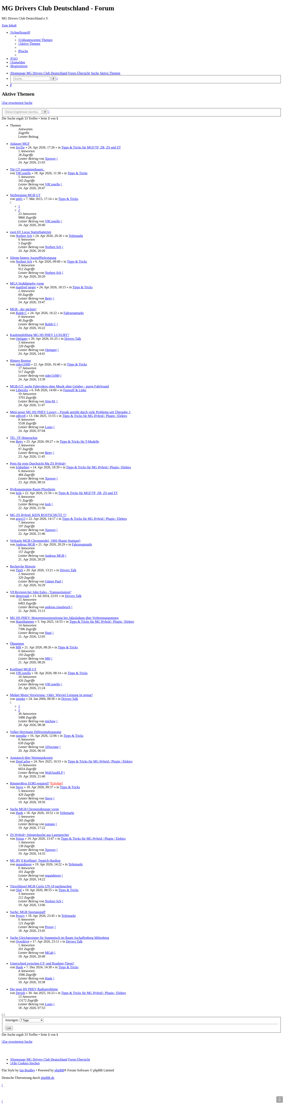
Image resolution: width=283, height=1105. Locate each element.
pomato (50, 824)
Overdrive (22, 941)
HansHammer (25, 621)
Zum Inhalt (9, 25)
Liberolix (22, 390)
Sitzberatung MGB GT (25, 195)
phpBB (59, 1070)
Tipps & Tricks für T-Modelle (79, 441)
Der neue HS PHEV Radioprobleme (34, 989)
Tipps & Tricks (77, 173)
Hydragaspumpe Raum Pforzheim (32, 489)
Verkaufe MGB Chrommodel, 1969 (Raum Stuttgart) (45, 540)
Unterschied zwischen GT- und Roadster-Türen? (42, 963)
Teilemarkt (76, 236)
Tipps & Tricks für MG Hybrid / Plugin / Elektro (94, 416)
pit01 (19, 199)
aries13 (20, 518)
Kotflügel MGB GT (23, 669)
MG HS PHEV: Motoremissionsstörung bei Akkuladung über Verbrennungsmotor (64, 618)
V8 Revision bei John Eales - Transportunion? (40, 592)
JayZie (20, 147)
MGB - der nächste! (23, 309)
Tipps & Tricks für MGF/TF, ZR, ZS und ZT (91, 147)
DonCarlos (23, 761)
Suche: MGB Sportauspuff (27, 912)
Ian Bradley (27, 1070)
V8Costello (23, 173)
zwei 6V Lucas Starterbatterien (30, 232)
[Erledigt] (56, 783)
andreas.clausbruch (57, 607)
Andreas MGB (25, 544)
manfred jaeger (26, 287)
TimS (19, 570)
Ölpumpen (17, 643)
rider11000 (23, 364)
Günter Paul (53, 581)
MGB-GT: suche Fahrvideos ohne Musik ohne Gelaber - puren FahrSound (59, 386)
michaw (50, 721)
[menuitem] (35, 40)
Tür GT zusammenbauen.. (27, 169)
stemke (20, 699)
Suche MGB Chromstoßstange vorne (34, 809)
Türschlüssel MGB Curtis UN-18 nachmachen (41, 886)
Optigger (22, 338)
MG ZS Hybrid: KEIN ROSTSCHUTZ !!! (38, 515)
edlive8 (21, 416)
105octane (52, 747)
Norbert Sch (24, 236)
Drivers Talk (72, 338)
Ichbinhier (23, 467)
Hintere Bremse (20, 360)
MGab (49, 952)
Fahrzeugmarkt (74, 313)
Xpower (50, 158)
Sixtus (20, 838)
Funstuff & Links (74, 390)
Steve (19, 787)
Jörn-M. (50, 401)
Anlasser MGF (20, 143)
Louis (48, 427)
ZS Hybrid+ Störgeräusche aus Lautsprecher (39, 835)
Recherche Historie (23, 566)
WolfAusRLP (54, 772)
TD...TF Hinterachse (23, 438)
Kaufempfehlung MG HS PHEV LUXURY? (39, 335)
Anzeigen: (24, 1020)
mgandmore (24, 864)
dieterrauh (22, 596)
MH (18, 647)
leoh (19, 493)
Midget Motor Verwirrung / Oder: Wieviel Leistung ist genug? (51, 695)
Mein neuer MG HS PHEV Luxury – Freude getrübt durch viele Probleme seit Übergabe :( (70, 412)
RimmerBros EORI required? (29, 783)
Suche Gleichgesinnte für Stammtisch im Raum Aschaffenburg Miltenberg (59, 937)
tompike (21, 735)
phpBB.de (47, 1077)
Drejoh (20, 993)
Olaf (19, 890)
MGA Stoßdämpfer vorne (27, 283)
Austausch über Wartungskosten (31, 757)
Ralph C (21, 313)
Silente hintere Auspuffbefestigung (33, 257)
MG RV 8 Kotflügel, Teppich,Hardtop (35, 860)
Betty (48, 298)
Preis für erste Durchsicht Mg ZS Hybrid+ (38, 463)
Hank (19, 813)
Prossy (20, 915)
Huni (48, 633)
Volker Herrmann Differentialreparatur (35, 732)
